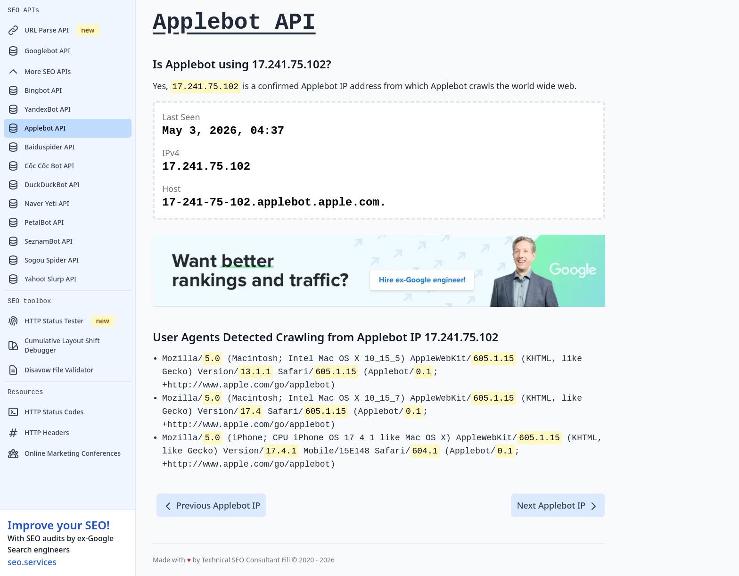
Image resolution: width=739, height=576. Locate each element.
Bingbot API (35, 90)
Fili (285, 559)
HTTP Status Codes (45, 412)
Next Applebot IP (558, 506)
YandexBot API (39, 109)
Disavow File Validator (50, 370)
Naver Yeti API (38, 203)
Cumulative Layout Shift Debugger (54, 345)
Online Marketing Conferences (64, 453)
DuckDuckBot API (44, 184)
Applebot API (37, 128)
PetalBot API (36, 222)
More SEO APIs (39, 71)
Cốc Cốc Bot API (41, 166)
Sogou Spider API (43, 260)
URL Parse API (53, 30)
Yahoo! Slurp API (42, 279)
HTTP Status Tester (61, 321)
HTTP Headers (38, 432)
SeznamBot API (40, 241)
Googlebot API (39, 51)
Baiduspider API (41, 147)
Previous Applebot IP (211, 506)
